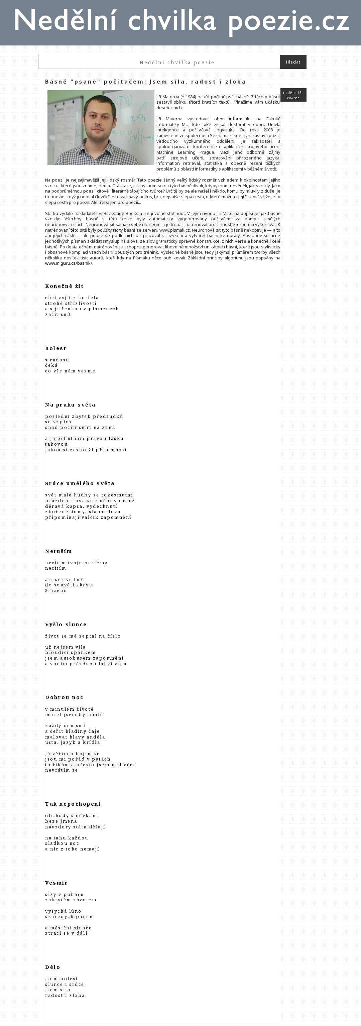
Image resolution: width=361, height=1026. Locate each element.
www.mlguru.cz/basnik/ (160, 252)
